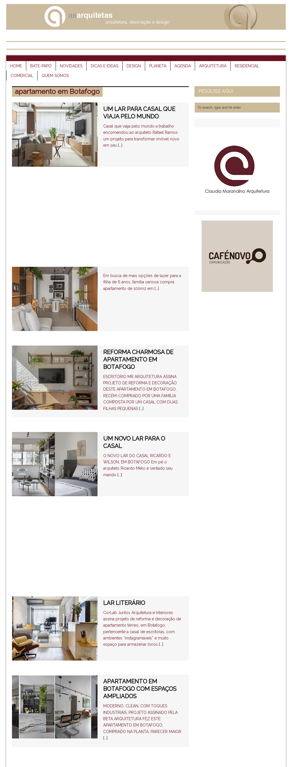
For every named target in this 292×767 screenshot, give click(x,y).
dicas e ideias (104, 66)
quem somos (55, 75)
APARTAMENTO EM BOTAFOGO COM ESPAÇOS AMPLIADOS (140, 689)
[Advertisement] (100, 221)
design (134, 66)
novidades (71, 66)
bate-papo (41, 66)
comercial (22, 75)
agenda (183, 66)
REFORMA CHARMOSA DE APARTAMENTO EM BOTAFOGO (138, 359)
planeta (157, 66)
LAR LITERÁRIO (124, 603)
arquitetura (212, 66)
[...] (120, 145)
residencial (247, 66)
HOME (16, 66)
